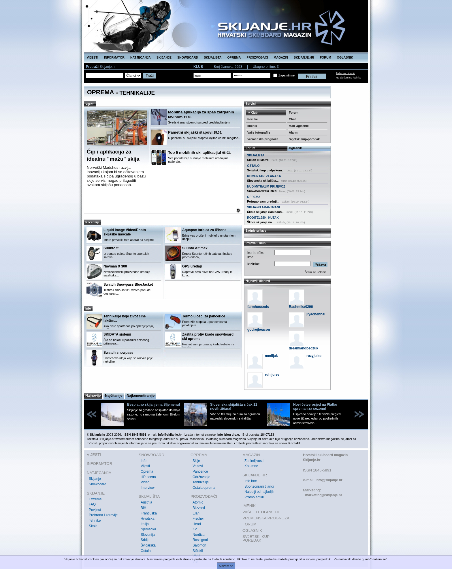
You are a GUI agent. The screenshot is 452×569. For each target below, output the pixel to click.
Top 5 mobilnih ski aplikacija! (199, 152)
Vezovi (198, 466)
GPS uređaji (192, 266)
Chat (292, 119)
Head (197, 524)
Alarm (293, 132)
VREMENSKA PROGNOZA (265, 518)
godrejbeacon (258, 329)
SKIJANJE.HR (304, 57)
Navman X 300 (115, 266)
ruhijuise (272, 375)
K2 (195, 529)
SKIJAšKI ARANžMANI (263, 207)
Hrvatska (147, 518)
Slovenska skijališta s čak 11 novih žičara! (233, 407)
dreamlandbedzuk (303, 348)
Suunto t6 (111, 248)
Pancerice (200, 471)
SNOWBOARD (187, 57)
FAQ (92, 504)
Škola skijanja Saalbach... (265, 212)
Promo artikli (254, 497)
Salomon (199, 545)
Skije (196, 461)
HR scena (148, 477)
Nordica (198, 535)
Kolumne (251, 466)
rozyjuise (313, 356)
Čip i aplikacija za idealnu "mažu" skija (113, 155)
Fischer (198, 518)
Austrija (146, 502)
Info (143, 461)
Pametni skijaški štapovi (195, 132)
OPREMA (234, 57)
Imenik (252, 126)
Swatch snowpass (118, 353)
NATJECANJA (140, 57)
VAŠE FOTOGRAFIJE (261, 512)
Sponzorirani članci (259, 486)
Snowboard (97, 484)
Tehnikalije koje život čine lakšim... (124, 318)
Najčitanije (113, 396)
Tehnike (95, 521)
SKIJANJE (164, 57)
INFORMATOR (114, 57)
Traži (150, 76)
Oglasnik (295, 148)
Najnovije (93, 396)
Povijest (95, 510)
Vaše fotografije (258, 132)
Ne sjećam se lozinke (348, 77)
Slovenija (148, 535)
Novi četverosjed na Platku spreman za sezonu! (315, 407)
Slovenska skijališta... (263, 180)
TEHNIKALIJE (137, 93)
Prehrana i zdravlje (103, 515)
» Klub (252, 112)
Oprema (147, 471)
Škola (93, 526)
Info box (250, 481)
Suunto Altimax (195, 248)
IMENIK (249, 506)
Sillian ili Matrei (258, 160)
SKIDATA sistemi (117, 334)
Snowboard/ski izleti (261, 191)
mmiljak (271, 356)
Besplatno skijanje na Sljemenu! (153, 405)
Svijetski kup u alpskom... (266, 170)
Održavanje (201, 477)
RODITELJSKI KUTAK (263, 217)
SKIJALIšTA (255, 155)
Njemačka (148, 529)
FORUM (325, 57)
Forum (293, 112)
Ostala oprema (204, 488)
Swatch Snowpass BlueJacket (128, 284)
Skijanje (95, 479)
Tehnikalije (201, 482)
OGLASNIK (345, 57)
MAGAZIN (281, 57)
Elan (196, 513)
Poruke (252, 119)
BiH (143, 508)
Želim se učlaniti (345, 73)
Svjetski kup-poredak (304, 139)
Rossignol (200, 540)
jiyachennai (315, 314)
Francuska (149, 513)
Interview (148, 488)
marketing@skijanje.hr (323, 495)
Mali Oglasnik (299, 126)
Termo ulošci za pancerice (203, 316)
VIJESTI (92, 57)
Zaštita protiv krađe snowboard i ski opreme (209, 336)
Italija (145, 524)
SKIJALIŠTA (212, 57)
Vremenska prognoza (262, 139)
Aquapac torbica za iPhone (204, 230)
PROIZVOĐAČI (257, 57)
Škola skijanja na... (260, 222)
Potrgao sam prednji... (263, 201)
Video (145, 482)
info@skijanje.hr (329, 480)
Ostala (146, 551)
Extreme (95, 499)
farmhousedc (258, 307)
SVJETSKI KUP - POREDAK (257, 538)
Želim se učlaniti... (316, 272)
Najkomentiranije (141, 396)
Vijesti (145, 466)
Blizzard (199, 508)
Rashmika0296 (301, 307)
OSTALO (253, 165)
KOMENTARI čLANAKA (264, 176)
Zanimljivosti (253, 461)
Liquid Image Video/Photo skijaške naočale (124, 232)
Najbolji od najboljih (259, 492)
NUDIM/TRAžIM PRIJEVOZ (266, 186)
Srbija (145, 540)
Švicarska (148, 545)
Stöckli (198, 551)
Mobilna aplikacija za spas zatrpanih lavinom (201, 114)
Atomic (198, 502)
